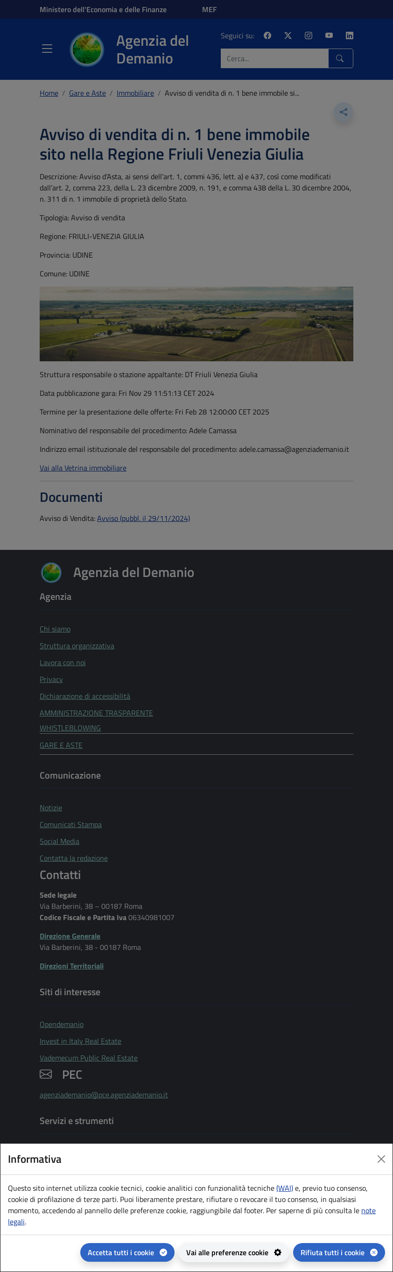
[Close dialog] (381, 1159)
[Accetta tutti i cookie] (127, 1252)
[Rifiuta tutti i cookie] (339, 1252)
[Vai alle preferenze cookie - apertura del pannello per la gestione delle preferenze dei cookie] (233, 1252)
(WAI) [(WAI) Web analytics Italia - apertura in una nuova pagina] (284, 1188)
